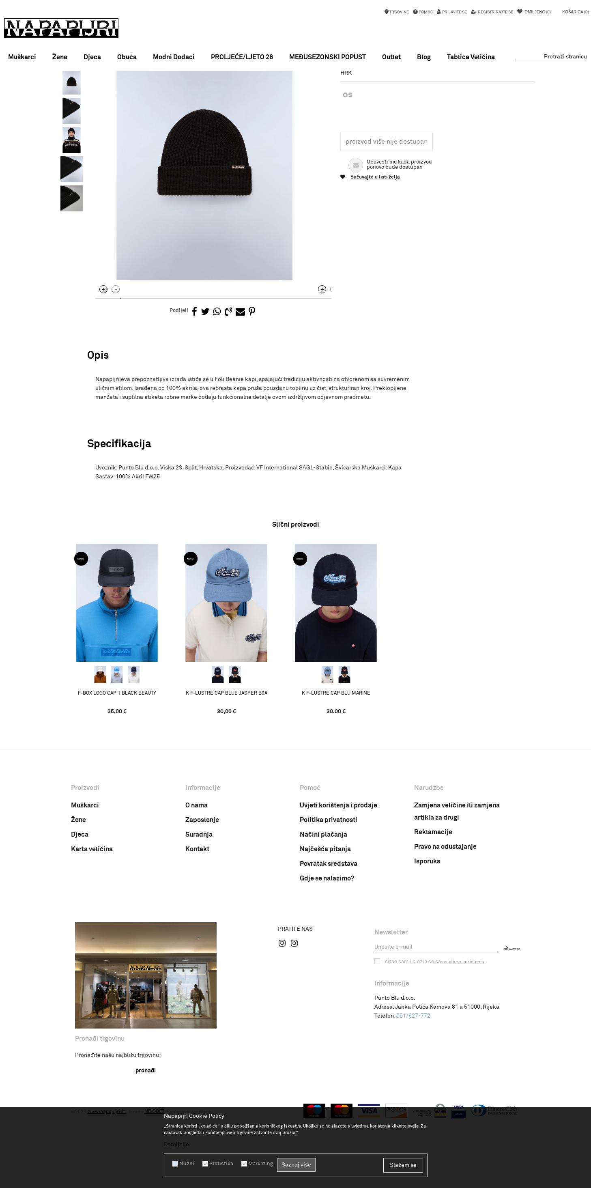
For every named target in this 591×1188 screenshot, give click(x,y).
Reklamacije (433, 911)
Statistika (218, 1163)
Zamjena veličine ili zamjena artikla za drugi (457, 890)
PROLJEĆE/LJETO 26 (242, 57)
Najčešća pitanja (325, 928)
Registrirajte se (495, 12)
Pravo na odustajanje (445, 926)
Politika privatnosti (328, 899)
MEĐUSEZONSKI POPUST (295, 79)
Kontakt (197, 928)
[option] (295, 79)
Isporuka (427, 940)
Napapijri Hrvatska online (100, 90)
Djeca (79, 913)
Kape (190, 90)
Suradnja (199, 913)
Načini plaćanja (323, 913)
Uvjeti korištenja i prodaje (338, 884)
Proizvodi (145, 90)
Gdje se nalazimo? (327, 957)
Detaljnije (176, 1144)
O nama (196, 884)
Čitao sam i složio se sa (432, 1040)
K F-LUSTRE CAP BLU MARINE (350, 772)
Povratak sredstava (328, 943)
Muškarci (85, 884)
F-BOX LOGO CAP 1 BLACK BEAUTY (131, 772)
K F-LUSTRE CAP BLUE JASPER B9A (241, 772)
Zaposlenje (202, 899)
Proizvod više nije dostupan (384, 211)
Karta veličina (92, 928)
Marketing (257, 1163)
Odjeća (170, 90)
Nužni (185, 1163)
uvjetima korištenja (459, 1040)
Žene (78, 899)
